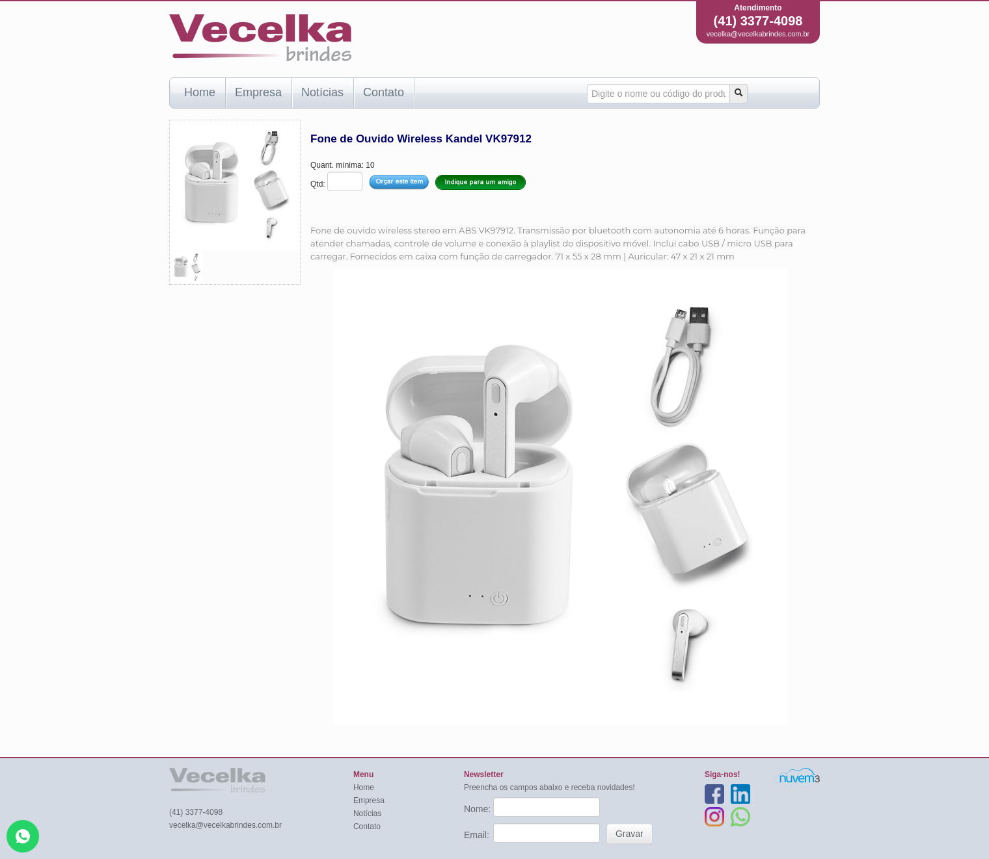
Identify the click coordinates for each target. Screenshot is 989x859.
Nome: (478, 809)
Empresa (258, 92)
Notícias (322, 92)
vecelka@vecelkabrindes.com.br (758, 34)
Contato (383, 92)
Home (199, 92)
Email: (478, 835)
